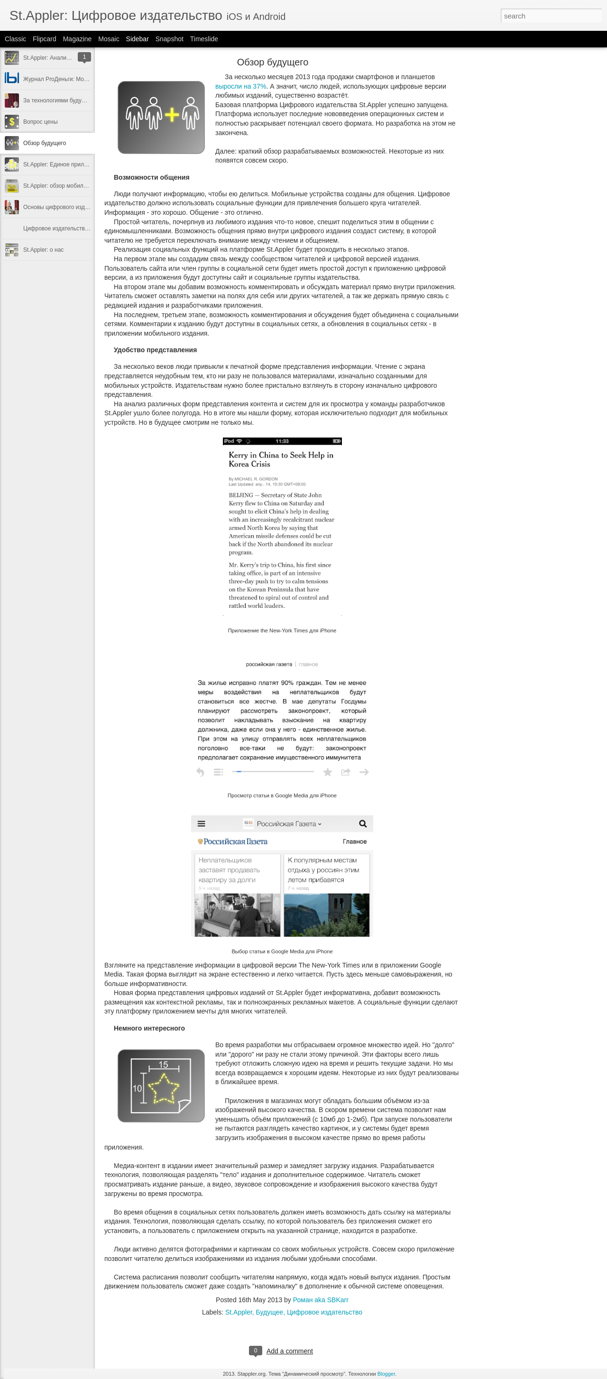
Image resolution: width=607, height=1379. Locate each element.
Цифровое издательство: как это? (67, 228)
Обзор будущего (44, 143)
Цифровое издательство (324, 1312)
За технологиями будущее (57, 100)
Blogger (386, 1374)
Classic (15, 39)
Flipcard (44, 39)
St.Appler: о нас (43, 250)
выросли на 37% (240, 86)
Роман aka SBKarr (321, 1300)
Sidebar (137, 39)
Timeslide (204, 39)
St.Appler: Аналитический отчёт (64, 58)
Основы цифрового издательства (67, 207)
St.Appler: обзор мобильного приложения (77, 186)
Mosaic (108, 39)
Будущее (270, 1312)
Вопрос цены (40, 122)
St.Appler (238, 1312)
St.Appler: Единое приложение (63, 164)
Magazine (77, 39)
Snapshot (170, 39)
